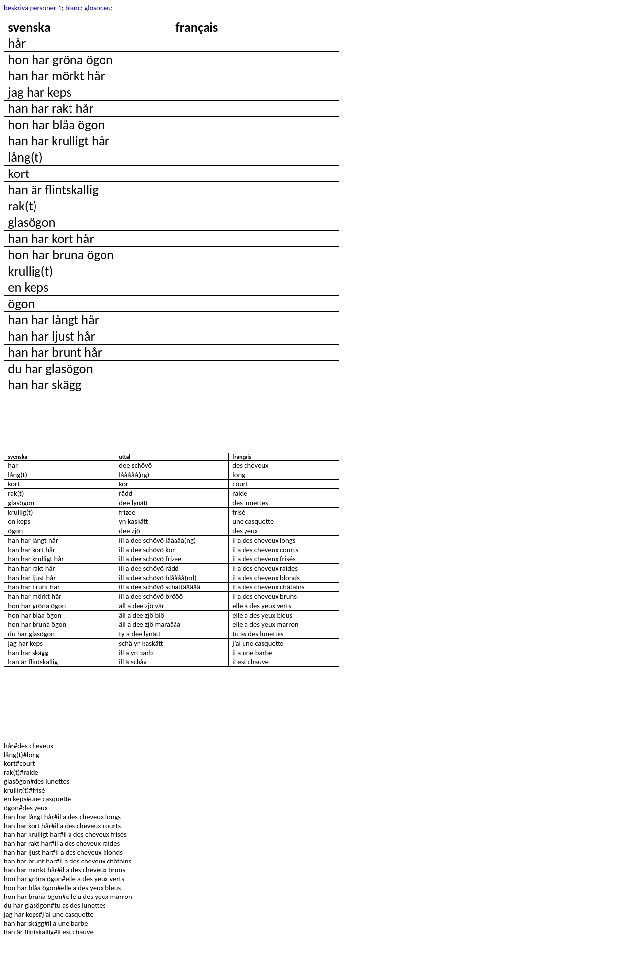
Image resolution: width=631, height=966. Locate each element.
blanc (73, 7)
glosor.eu (97, 7)
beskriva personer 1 (33, 7)
